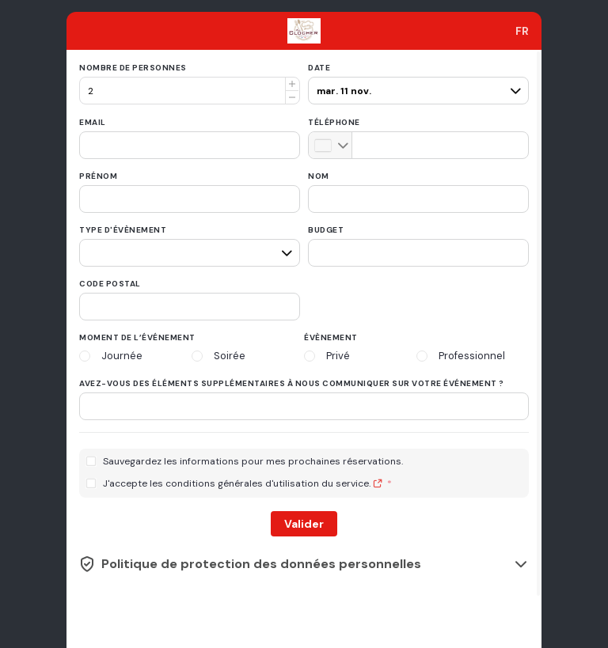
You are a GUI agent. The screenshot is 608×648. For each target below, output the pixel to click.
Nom (318, 176)
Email (92, 122)
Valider (304, 524)
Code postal (110, 284)
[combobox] (522, 31)
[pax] (416, 84)
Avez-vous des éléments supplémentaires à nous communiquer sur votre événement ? (291, 383)
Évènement (331, 337)
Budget (326, 230)
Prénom (98, 176)
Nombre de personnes (133, 68)
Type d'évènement (122, 230)
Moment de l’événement (137, 337)
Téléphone (334, 122)
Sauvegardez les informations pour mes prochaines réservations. (253, 462)
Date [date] (319, 68)
